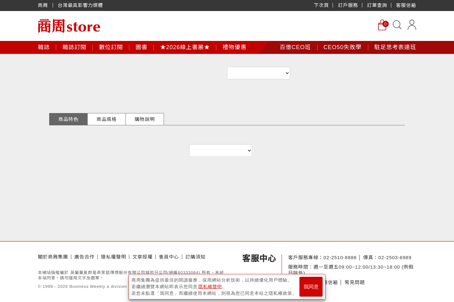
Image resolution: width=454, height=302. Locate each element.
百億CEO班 (295, 47)
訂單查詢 (377, 5)
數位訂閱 (111, 47)
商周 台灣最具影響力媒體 (70, 5)
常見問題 (355, 282)
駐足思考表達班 (395, 47)
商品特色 (68, 119)
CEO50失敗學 (342, 47)
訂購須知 (195, 256)
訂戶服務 (348, 5)
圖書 (142, 47)
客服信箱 (406, 5)
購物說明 (145, 119)
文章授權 (142, 256)
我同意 (311, 286)
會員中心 (169, 256)
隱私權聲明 (113, 256)
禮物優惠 (235, 47)
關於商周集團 (53, 256)
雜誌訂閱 (74, 47)
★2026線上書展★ (185, 47)
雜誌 (44, 47)
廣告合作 (84, 256)
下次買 (321, 5)
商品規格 (106, 119)
